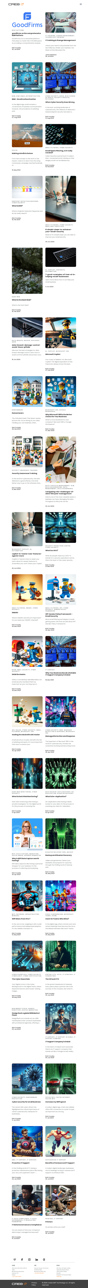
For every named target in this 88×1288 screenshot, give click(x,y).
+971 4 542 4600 (16, 1276)
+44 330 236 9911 (39, 1273)
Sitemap (59, 1276)
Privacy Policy (34, 1284)
